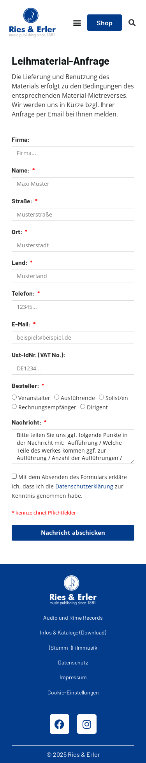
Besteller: (26, 385)
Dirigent (97, 407)
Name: (21, 170)
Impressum (73, 677)
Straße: (23, 201)
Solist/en (117, 398)
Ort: (18, 232)
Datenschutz (73, 662)
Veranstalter (34, 398)
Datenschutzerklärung (84, 486)
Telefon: (24, 293)
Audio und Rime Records (73, 617)
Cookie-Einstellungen (73, 692)
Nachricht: (27, 422)
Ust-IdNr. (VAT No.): (39, 355)
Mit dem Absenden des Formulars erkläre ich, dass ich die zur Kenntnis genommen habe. (69, 486)
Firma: (21, 139)
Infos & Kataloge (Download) (73, 632)
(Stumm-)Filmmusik (73, 647)
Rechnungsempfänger (47, 407)
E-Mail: (22, 324)
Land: (20, 262)
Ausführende (78, 398)
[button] (76, 22)
